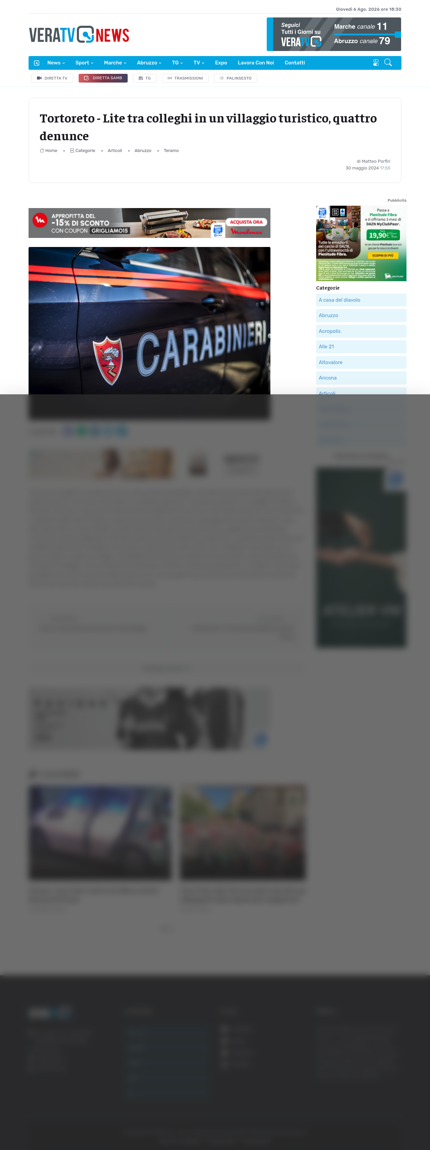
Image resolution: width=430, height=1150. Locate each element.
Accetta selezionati (361, 1062)
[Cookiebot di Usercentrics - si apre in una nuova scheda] (57, 1126)
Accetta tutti (362, 1040)
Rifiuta (362, 1084)
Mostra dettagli (367, 1126)
